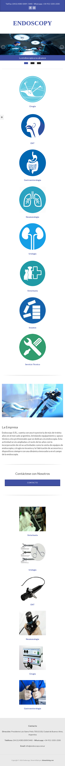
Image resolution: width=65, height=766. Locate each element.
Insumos (32, 327)
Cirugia (32, 106)
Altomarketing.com (48, 760)
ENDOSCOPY (32, 23)
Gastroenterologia (32, 180)
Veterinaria (32, 291)
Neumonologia (32, 217)
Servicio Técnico (32, 364)
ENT (33, 143)
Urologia (32, 254)
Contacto (32, 482)
